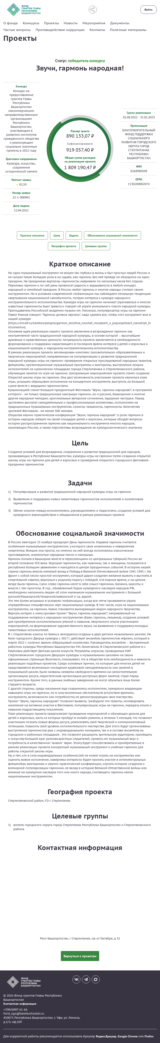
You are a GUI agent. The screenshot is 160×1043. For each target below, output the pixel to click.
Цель (57, 235)
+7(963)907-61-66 (15, 1009)
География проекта (63, 246)
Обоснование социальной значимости (113, 235)
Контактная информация (19, 1003)
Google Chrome (128, 1036)
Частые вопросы (17, 30)
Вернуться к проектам (80, 956)
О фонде (10, 23)
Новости (71, 23)
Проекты (51, 23)
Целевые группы (96, 246)
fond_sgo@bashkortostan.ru (23, 1013)
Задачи (73, 235)
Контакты (97, 30)
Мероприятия (93, 23)
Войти (148, 10)
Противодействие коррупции (60, 30)
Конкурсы (31, 23)
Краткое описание (32, 235)
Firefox (149, 1036)
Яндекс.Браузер (106, 1036)
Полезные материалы (128, 30)
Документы (119, 23)
